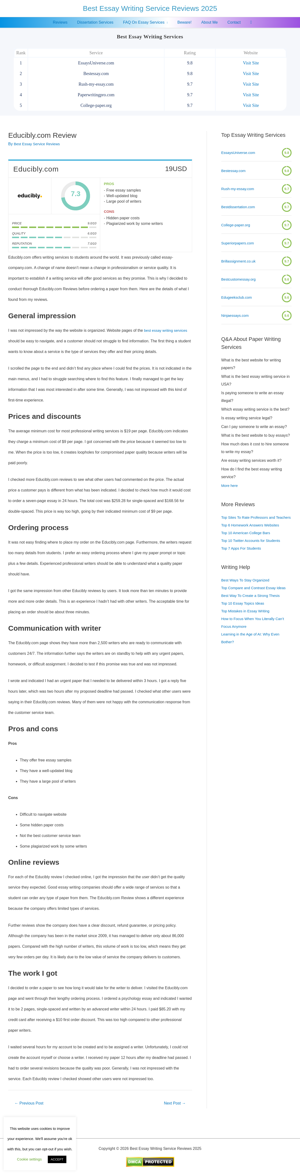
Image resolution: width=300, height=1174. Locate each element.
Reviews (65, 22)
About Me (206, 22)
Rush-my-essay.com (238, 189)
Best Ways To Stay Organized (246, 588)
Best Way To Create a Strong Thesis (252, 603)
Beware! (183, 22)
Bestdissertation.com (239, 207)
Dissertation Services (98, 22)
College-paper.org (236, 225)
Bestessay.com (234, 171)
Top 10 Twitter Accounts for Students (252, 548)
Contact (229, 22)
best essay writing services (167, 330)
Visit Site (251, 63)
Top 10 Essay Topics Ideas (244, 611)
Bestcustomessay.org (239, 279)
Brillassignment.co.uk (239, 261)
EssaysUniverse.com (239, 153)
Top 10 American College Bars (247, 541)
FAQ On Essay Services (145, 22)
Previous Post (30, 1103)
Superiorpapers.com (238, 243)
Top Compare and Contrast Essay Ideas (255, 596)
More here (230, 485)
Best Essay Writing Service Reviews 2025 (150, 8)
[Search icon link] (245, 22)
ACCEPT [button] (57, 1159)
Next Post (173, 1103)
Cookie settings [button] (29, 1159)
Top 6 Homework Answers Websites (252, 533)
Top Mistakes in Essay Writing (246, 619)
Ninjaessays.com (236, 315)
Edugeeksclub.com (237, 297)
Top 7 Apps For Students (242, 556)
